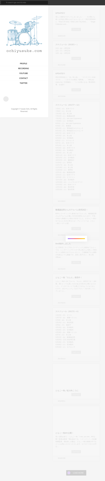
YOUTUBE (23, 73)
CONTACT (23, 78)
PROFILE (23, 63)
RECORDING (23, 68)
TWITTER (23, 83)
